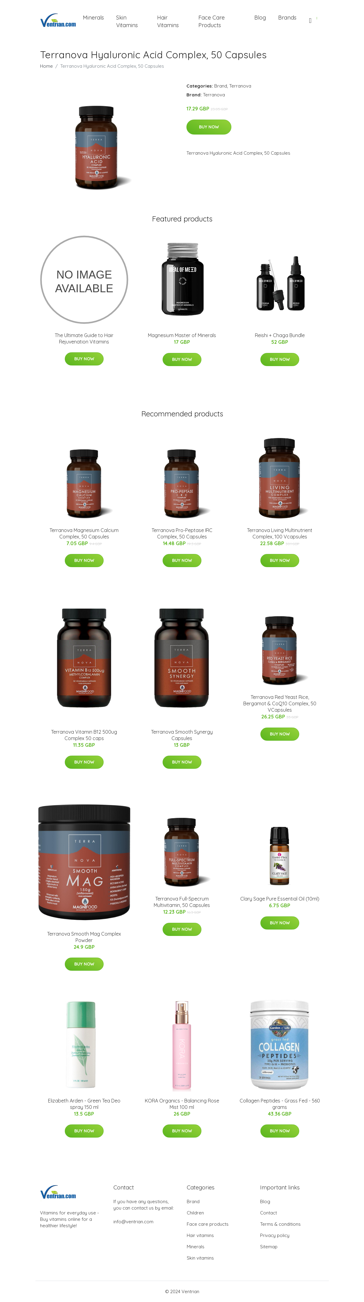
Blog (260, 17)
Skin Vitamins (127, 21)
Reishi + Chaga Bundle (280, 335)
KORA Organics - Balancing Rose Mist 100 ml (182, 1104)
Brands (287, 17)
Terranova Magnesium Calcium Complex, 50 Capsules (84, 533)
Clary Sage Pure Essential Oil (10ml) (279, 899)
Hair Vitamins (168, 21)
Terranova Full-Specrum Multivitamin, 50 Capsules (182, 902)
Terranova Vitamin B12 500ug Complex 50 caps (84, 735)
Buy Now (209, 127)
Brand (220, 86)
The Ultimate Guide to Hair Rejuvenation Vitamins (84, 338)
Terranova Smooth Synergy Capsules (182, 735)
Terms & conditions (280, 1224)
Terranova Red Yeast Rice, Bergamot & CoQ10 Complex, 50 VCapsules (279, 703)
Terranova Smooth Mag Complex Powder (84, 937)
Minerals (93, 17)
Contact (268, 1213)
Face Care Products (211, 21)
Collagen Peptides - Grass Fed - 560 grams (280, 1104)
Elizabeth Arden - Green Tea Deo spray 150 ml (84, 1104)
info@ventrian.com (133, 1222)
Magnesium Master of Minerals (182, 335)
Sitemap (269, 1247)
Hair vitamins (200, 1235)
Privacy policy (274, 1235)
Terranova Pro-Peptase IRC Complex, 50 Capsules (182, 533)
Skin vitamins (200, 1258)
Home (46, 66)
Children (195, 1213)
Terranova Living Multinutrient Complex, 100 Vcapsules (279, 533)
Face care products (208, 1224)
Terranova (240, 86)
